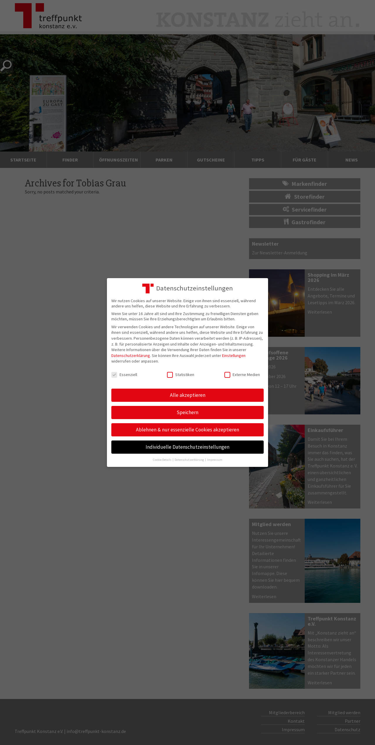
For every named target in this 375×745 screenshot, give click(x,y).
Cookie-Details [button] (162, 460)
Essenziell (124, 374)
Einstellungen (234, 355)
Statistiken (180, 374)
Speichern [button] (187, 412)
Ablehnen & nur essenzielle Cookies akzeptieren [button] (187, 429)
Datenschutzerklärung (130, 355)
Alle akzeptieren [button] (187, 395)
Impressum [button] (214, 460)
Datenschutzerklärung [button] (189, 460)
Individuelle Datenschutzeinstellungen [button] (187, 447)
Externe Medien (242, 374)
